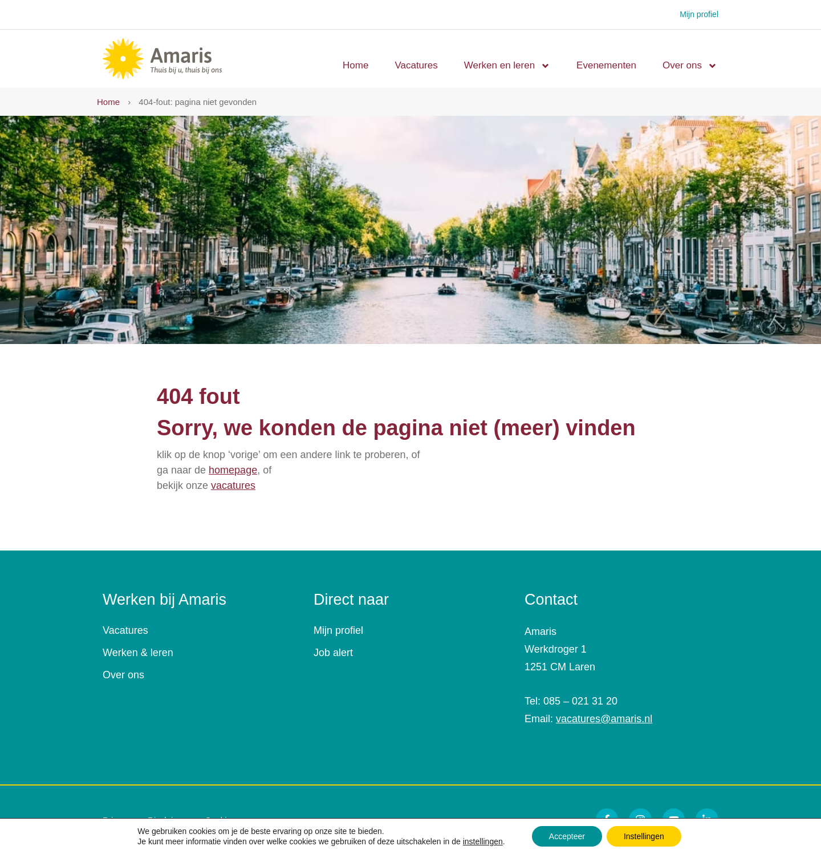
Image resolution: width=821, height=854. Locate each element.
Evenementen (606, 65)
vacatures (233, 485)
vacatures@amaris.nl (604, 719)
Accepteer (567, 836)
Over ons (690, 65)
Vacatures (416, 65)
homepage (233, 470)
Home (355, 65)
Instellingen (644, 836)
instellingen (483, 841)
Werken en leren (507, 65)
